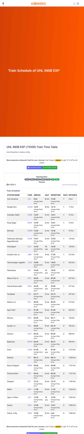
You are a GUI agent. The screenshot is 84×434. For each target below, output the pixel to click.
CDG (29, 247)
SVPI (29, 334)
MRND (30, 231)
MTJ (29, 302)
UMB (29, 255)
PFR (29, 373)
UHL (29, 199)
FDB (29, 294)
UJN (29, 397)
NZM (30, 286)
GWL (29, 326)
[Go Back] (3, 3)
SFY (29, 381)
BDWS (30, 342)
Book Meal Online (34, 167)
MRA (29, 318)
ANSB (30, 215)
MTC (29, 278)
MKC (29, 389)
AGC (29, 310)
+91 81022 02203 (49, 167)
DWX (30, 405)
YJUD (30, 262)
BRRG (30, 366)
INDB (30, 413)
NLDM (30, 207)
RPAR (30, 223)
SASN (30, 239)
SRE (29, 270)
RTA (29, 358)
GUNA (30, 350)
